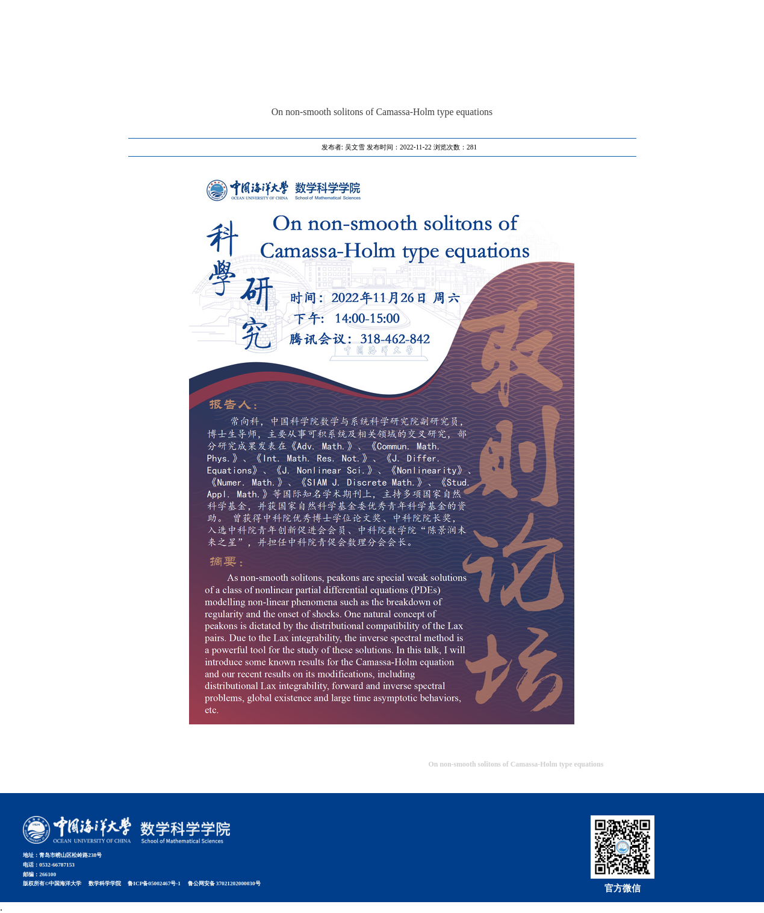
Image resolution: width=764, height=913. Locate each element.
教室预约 (637, 29)
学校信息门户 (697, 29)
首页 (597, 29)
